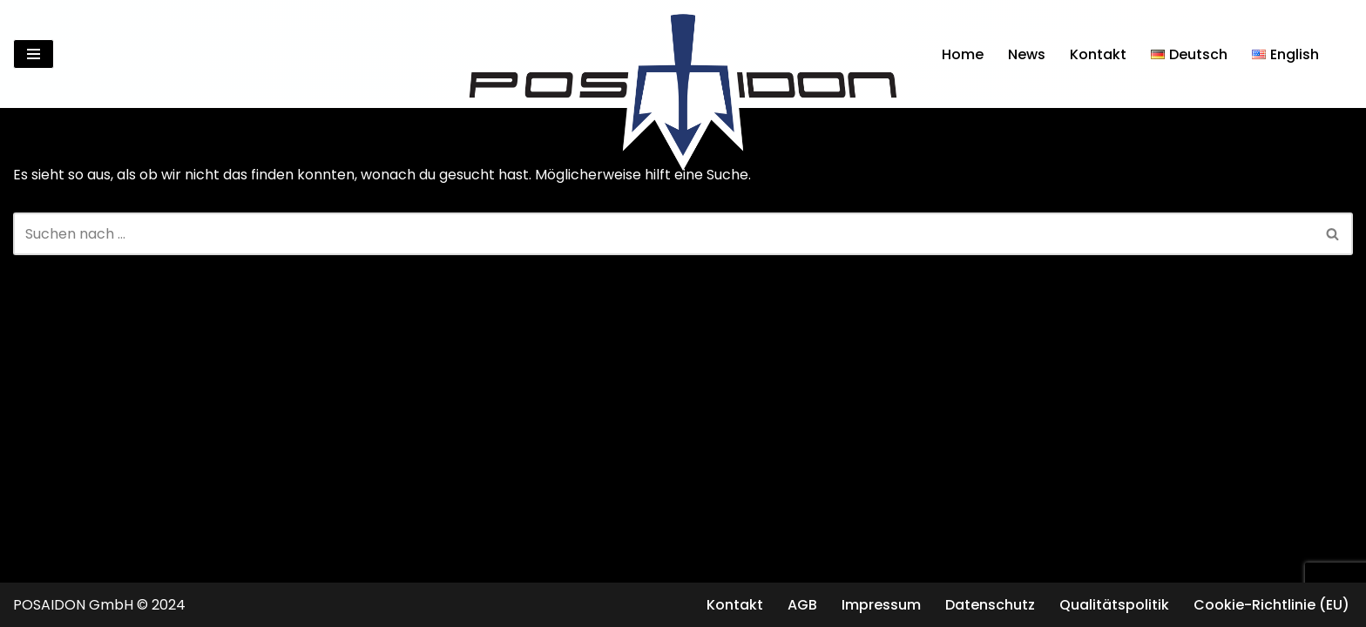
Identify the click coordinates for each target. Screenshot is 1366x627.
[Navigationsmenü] (33, 54)
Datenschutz (990, 605)
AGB (802, 605)
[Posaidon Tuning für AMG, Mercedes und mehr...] (683, 54)
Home (963, 54)
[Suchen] (1337, 54)
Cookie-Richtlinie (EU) (1271, 605)
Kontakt (1098, 54)
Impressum (881, 605)
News (1026, 54)
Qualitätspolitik (1114, 605)
